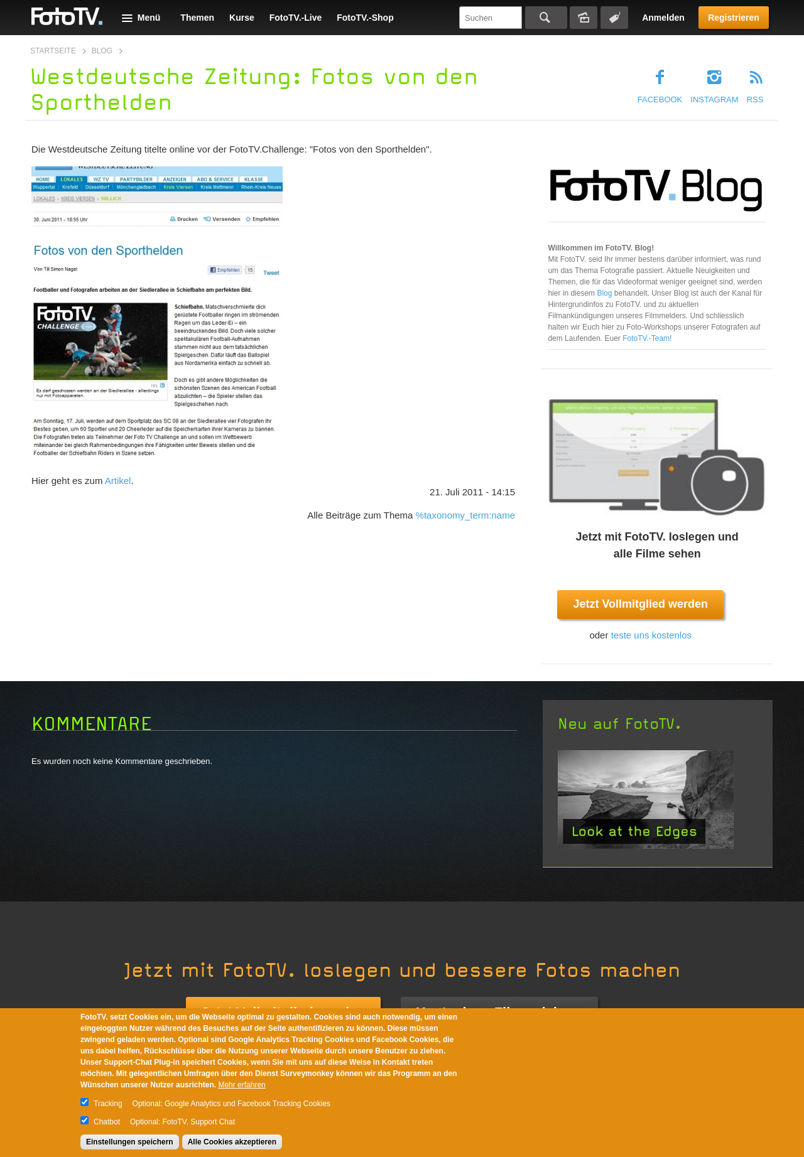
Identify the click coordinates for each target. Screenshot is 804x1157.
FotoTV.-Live (295, 18)
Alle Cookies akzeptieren (232, 1142)
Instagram (714, 99)
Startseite (53, 50)
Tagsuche (614, 17)
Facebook (660, 99)
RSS (755, 99)
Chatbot (107, 1121)
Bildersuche (583, 17)
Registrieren (733, 18)
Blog (102, 50)
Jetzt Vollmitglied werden (640, 604)
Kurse (241, 18)
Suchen (546, 17)
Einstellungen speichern (129, 1142)
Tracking (108, 1103)
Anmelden (663, 18)
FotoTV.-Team (646, 338)
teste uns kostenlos (651, 635)
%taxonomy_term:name (465, 515)
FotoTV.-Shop (365, 18)
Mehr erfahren (241, 1084)
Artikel (118, 480)
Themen (197, 18)
